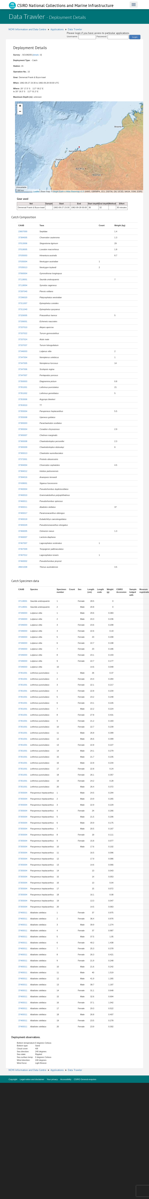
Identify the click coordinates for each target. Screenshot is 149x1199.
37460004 (22, 489)
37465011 (22, 507)
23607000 (22, 231)
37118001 (22, 279)
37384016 (22, 477)
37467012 (22, 555)
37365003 (22, 423)
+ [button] (20, 106)
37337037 (22, 345)
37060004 (22, 273)
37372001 (22, 459)
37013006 (22, 243)
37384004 (22, 465)
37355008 (22, 417)
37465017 (22, 513)
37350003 (22, 381)
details (36, 55)
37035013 (22, 267)
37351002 (22, 393)
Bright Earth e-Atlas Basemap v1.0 (68, 191)
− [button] (20, 112)
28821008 (22, 567)
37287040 (22, 291)
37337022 (22, 333)
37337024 (22, 339)
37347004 (22, 357)
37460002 (22, 561)
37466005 (22, 531)
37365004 (22, 429)
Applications (57, 29)
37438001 (22, 483)
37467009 (22, 549)
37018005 (22, 249)
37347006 (22, 369)
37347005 (22, 363)
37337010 (22, 327)
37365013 (22, 453)
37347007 (22, 375)
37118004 (22, 285)
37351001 (22, 387)
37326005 (22, 315)
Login (134, 37)
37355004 (22, 411)
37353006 (22, 399)
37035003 (22, 255)
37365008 (22, 441)
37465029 (22, 525)
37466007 (22, 537)
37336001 (22, 321)
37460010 (22, 495)
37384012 (22, 471)
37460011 (22, 501)
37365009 (22, 447)
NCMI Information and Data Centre (27, 29)
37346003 (22, 351)
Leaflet (36, 191)
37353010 (22, 405)
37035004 (22, 261)
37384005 (22, 237)
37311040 (22, 309)
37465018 (22, 519)
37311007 (22, 303)
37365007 (22, 435)
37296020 (22, 297)
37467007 (22, 543)
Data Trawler (75, 29)
